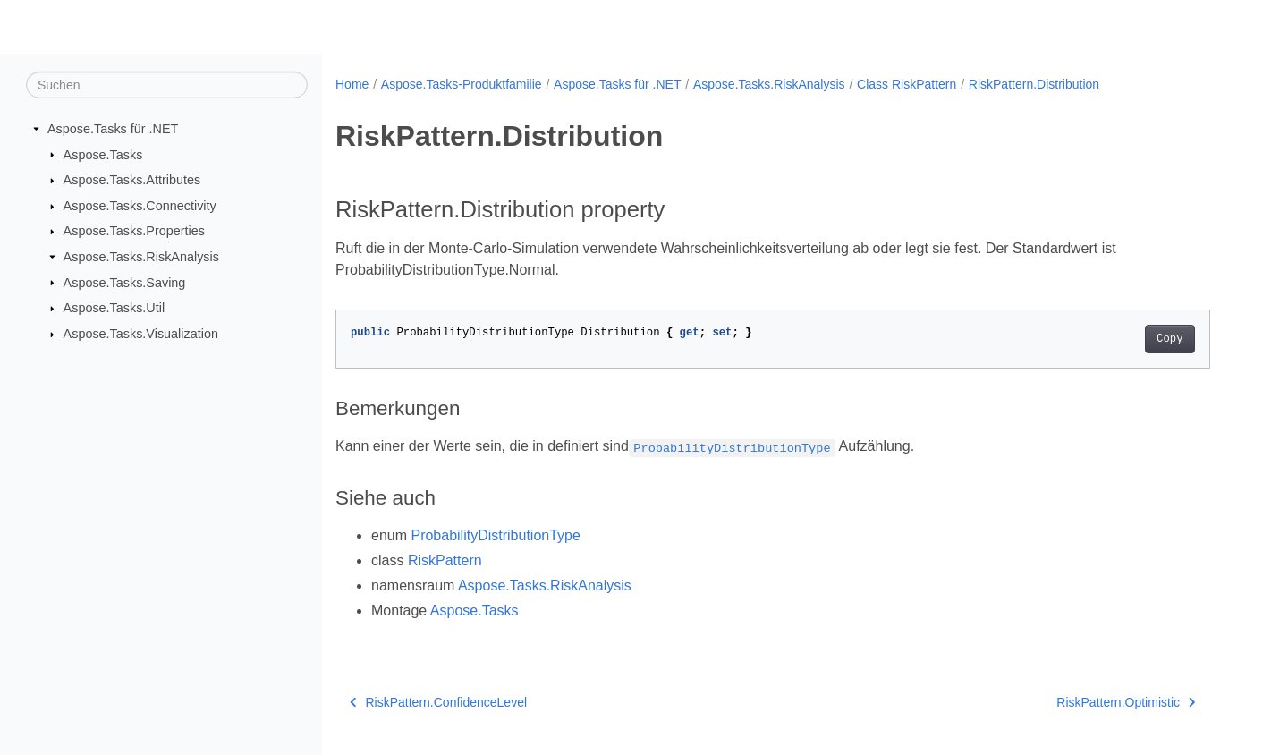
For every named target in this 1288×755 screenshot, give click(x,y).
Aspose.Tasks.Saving (125, 282)
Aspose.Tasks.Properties (134, 231)
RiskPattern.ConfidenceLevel (438, 702)
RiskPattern (445, 560)
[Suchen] (167, 85)
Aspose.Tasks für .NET (112, 129)
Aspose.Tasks (103, 154)
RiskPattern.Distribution (1034, 84)
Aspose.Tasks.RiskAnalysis (141, 257)
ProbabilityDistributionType (495, 535)
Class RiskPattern (906, 84)
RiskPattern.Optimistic (1125, 702)
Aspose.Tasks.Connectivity (140, 206)
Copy (1169, 339)
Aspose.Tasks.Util (114, 308)
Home (352, 84)
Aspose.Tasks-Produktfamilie (461, 84)
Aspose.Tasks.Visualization (141, 334)
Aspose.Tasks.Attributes (132, 180)
